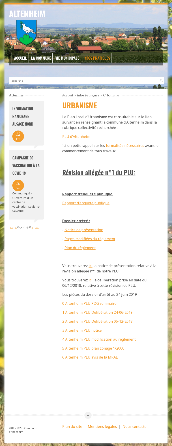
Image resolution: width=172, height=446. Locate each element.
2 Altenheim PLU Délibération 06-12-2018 (97, 321)
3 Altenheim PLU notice (82, 330)
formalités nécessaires (125, 145)
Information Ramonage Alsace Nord (22, 116)
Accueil (20, 58)
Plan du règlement (80, 247)
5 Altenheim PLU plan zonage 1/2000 (93, 348)
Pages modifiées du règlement (89, 238)
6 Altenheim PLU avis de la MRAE (90, 357)
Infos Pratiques (97, 58)
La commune (41, 58)
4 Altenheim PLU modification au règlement (99, 339)
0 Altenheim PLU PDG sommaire (89, 303)
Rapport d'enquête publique (86, 202)
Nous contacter (135, 426)
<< (11, 227)
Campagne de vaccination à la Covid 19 (26, 165)
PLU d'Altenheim (76, 136)
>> (37, 227)
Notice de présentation (83, 229)
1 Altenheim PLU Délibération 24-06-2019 (97, 312)
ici (90, 265)
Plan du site (72, 426)
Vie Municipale (67, 58)
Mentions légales (103, 426)
